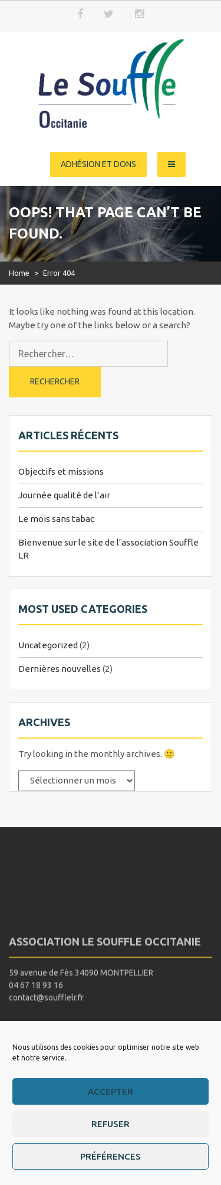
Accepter (110, 1091)
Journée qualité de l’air (64, 495)
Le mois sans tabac (56, 519)
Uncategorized (48, 645)
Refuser (110, 1124)
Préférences (110, 1156)
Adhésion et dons (98, 164)
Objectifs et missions (61, 471)
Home (19, 273)
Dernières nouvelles (59, 669)
